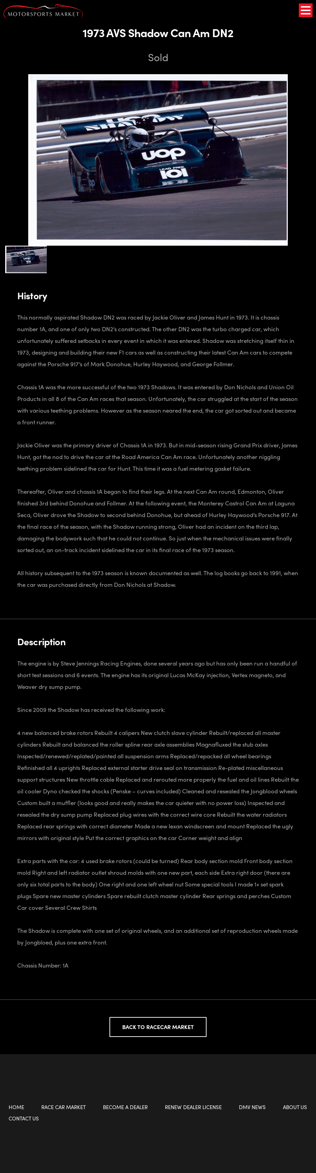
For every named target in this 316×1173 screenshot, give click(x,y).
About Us (295, 1107)
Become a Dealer (125, 1107)
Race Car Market (63, 1107)
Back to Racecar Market (158, 1027)
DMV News (252, 1107)
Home (16, 1107)
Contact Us (24, 1118)
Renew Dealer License (193, 1107)
